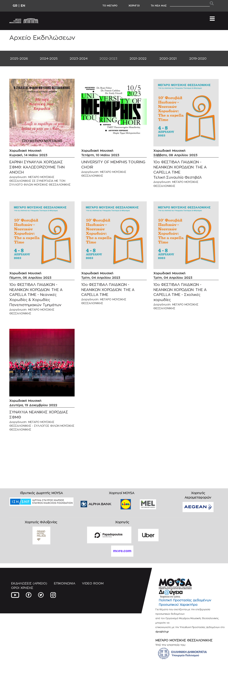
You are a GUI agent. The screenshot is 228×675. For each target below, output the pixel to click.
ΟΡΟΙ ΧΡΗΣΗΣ (22, 587)
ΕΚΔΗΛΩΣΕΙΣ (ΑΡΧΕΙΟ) (29, 583)
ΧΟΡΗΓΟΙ (134, 5)
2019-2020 (197, 58)
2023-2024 (79, 58)
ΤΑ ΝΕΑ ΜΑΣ (159, 5)
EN (23, 5)
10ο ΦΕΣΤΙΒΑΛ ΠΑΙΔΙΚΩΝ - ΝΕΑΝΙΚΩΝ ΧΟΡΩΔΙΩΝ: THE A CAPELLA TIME (107, 290)
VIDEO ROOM (93, 583)
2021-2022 (138, 58)
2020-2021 (168, 58)
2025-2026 (19, 58)
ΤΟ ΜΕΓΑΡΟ (109, 5)
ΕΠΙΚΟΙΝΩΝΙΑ (64, 583)
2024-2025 (49, 58)
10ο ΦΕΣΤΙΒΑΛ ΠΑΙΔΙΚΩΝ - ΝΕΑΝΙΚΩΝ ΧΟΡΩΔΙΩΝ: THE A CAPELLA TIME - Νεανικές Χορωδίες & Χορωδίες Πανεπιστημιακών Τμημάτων (36, 295)
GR (15, 5)
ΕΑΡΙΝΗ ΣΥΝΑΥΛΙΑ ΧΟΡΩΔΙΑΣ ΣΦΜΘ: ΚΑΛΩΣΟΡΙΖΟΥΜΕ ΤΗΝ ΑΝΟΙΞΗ (37, 167)
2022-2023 (108, 58)
